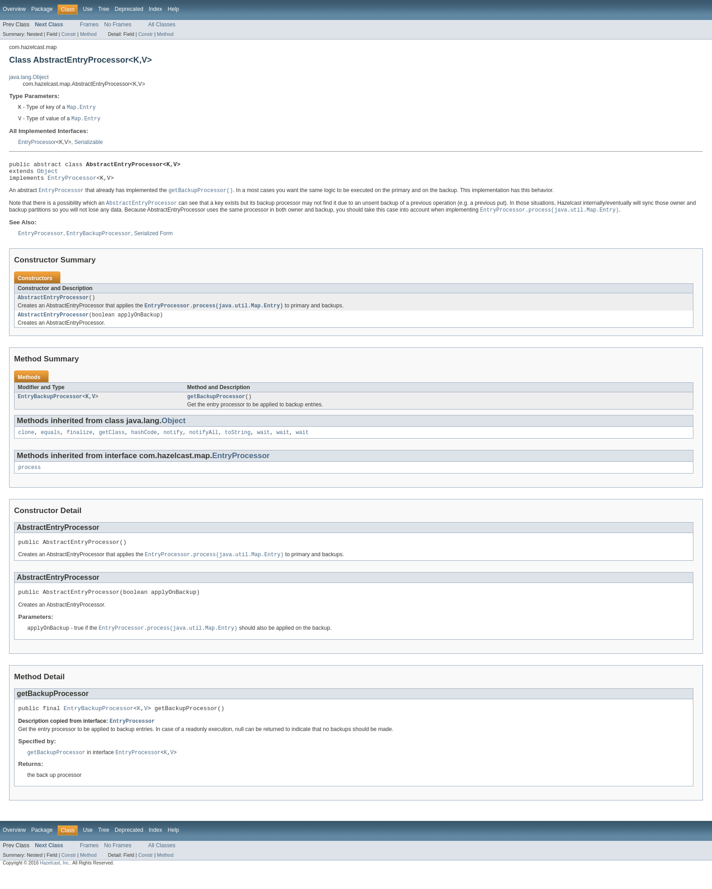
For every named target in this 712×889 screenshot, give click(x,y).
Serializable (88, 143)
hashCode (144, 443)
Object (47, 174)
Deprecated (129, 9)
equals (50, 443)
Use (88, 9)
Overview (14, 9)
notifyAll (203, 443)
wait (263, 443)
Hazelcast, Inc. (55, 880)
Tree (103, 9)
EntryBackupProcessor (50, 406)
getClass (112, 443)
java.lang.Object (29, 77)
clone (26, 443)
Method (88, 34)
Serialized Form (153, 240)
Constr (68, 34)
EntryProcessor (37, 143)
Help (173, 9)
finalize (80, 443)
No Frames (117, 24)
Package (42, 9)
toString (238, 443)
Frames (89, 24)
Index (155, 9)
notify (173, 443)
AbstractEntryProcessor (53, 305)
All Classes (161, 24)
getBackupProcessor (216, 406)
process (29, 479)
